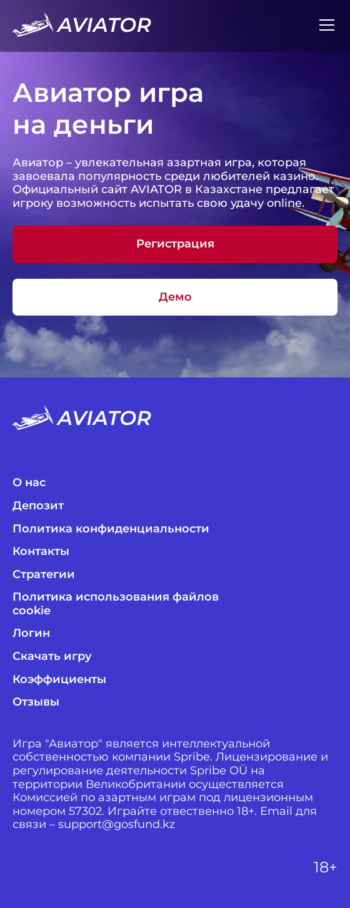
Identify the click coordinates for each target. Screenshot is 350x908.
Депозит (38, 505)
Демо (175, 297)
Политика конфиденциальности (110, 529)
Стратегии (43, 574)
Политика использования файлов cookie (115, 604)
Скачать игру (52, 656)
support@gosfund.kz (116, 824)
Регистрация (175, 244)
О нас (29, 482)
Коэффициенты (59, 679)
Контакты (40, 551)
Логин (31, 633)
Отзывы (35, 702)
